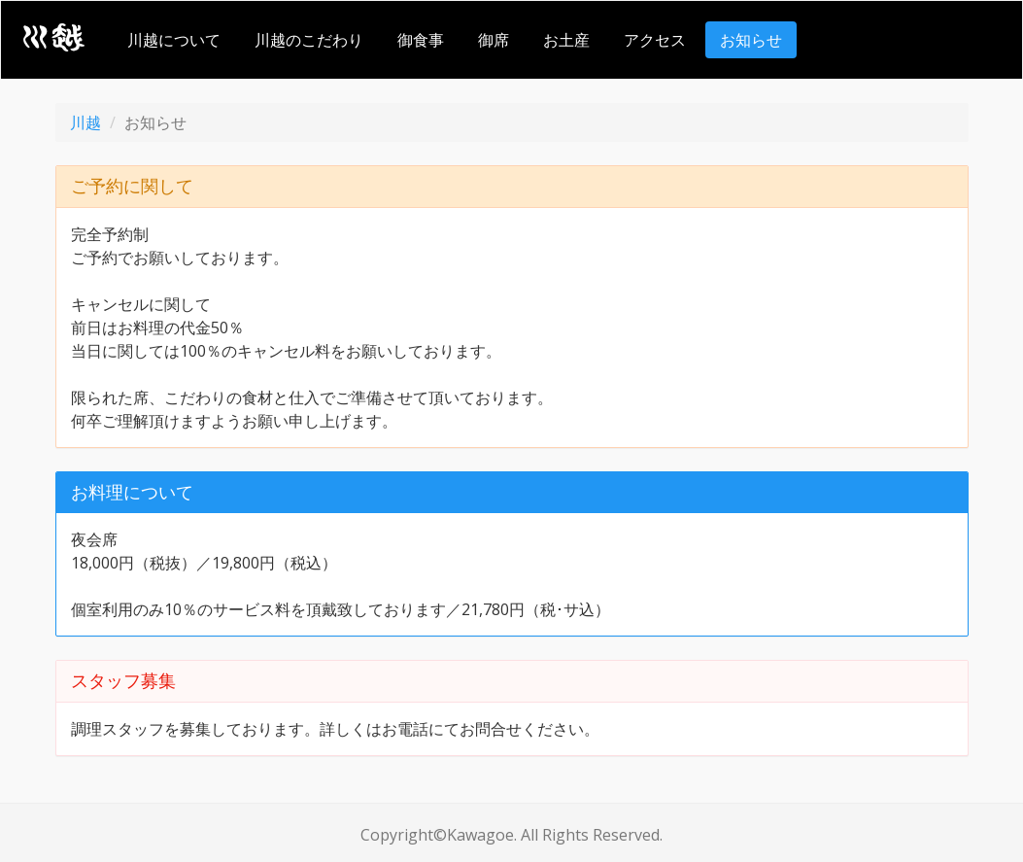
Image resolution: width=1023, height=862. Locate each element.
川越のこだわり (309, 40)
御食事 (420, 40)
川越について (174, 40)
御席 (493, 40)
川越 (85, 122)
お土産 (566, 40)
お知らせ (751, 40)
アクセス (655, 40)
